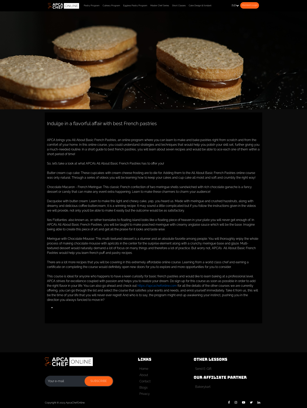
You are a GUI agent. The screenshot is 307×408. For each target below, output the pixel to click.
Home (143, 369)
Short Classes (179, 5)
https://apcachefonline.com (157, 286)
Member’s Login (249, 5)
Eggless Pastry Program (135, 5)
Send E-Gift (203, 369)
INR (235, 5)
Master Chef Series (159, 5)
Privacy (144, 394)
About (143, 375)
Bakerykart (202, 387)
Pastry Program (91, 5)
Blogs (143, 387)
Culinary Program (111, 5)
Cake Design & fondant (200, 5)
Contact (145, 381)
